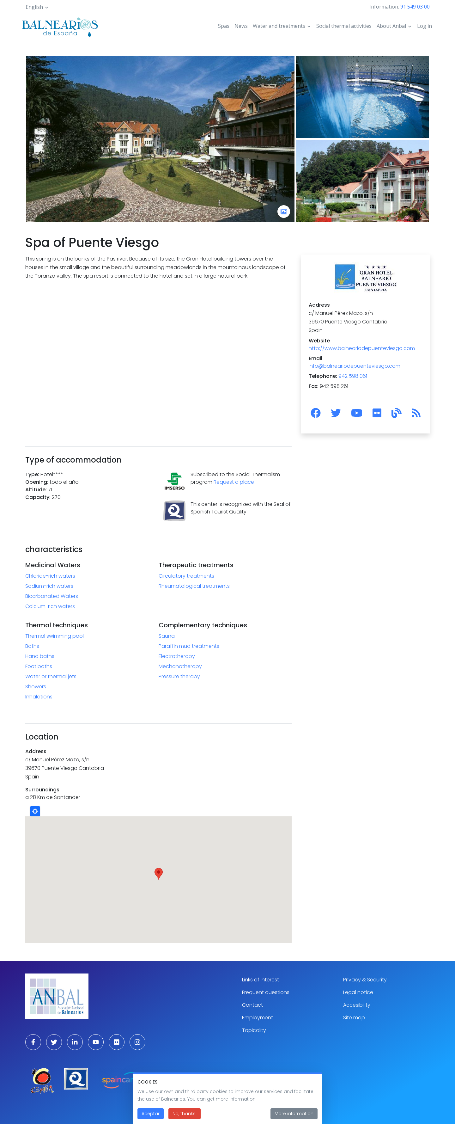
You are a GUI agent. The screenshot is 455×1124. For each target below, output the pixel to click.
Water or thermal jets (50, 676)
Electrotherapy (177, 656)
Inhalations (38, 696)
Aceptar (151, 1113)
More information (294, 1113)
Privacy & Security (365, 979)
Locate (35, 811)
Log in (424, 25)
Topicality (254, 1030)
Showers (35, 686)
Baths (32, 646)
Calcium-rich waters (50, 606)
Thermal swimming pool (54, 636)
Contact (252, 1005)
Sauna (167, 636)
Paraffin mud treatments (189, 646)
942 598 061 (352, 376)
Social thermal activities (344, 25)
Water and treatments (279, 25)
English (34, 6)
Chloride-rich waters (50, 576)
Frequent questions (265, 992)
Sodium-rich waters (49, 586)
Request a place (234, 482)
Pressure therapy (179, 676)
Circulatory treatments (186, 576)
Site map (354, 1017)
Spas (223, 25)
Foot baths (38, 666)
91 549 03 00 (415, 6)
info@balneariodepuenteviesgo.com (354, 366)
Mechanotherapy (180, 666)
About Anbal (391, 25)
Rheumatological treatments (194, 586)
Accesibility (356, 1005)
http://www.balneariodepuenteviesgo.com (362, 348)
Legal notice (358, 992)
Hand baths (39, 656)
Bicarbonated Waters (51, 596)
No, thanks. (185, 1113)
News (241, 25)
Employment (257, 1017)
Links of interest (260, 979)
